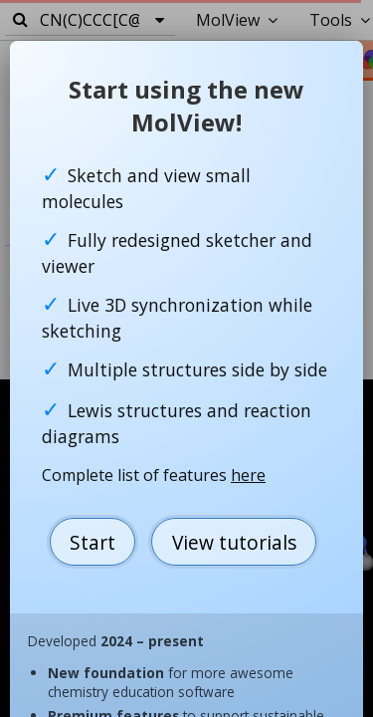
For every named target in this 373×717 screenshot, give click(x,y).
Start (92, 542)
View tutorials (234, 542)
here (248, 475)
